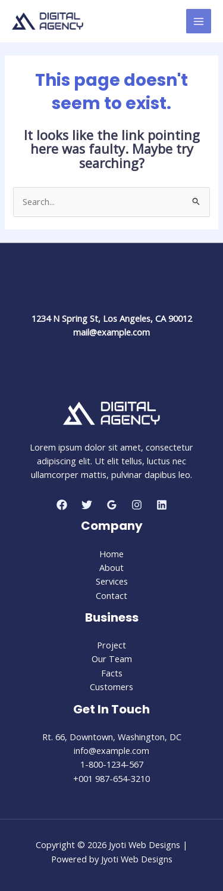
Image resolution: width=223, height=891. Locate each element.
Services (112, 581)
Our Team (112, 659)
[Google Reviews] (111, 504)
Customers (111, 687)
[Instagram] (136, 504)
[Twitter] (86, 504)
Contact (111, 595)
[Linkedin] (161, 504)
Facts (112, 673)
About (111, 567)
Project (111, 645)
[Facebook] (61, 504)
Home (111, 554)
